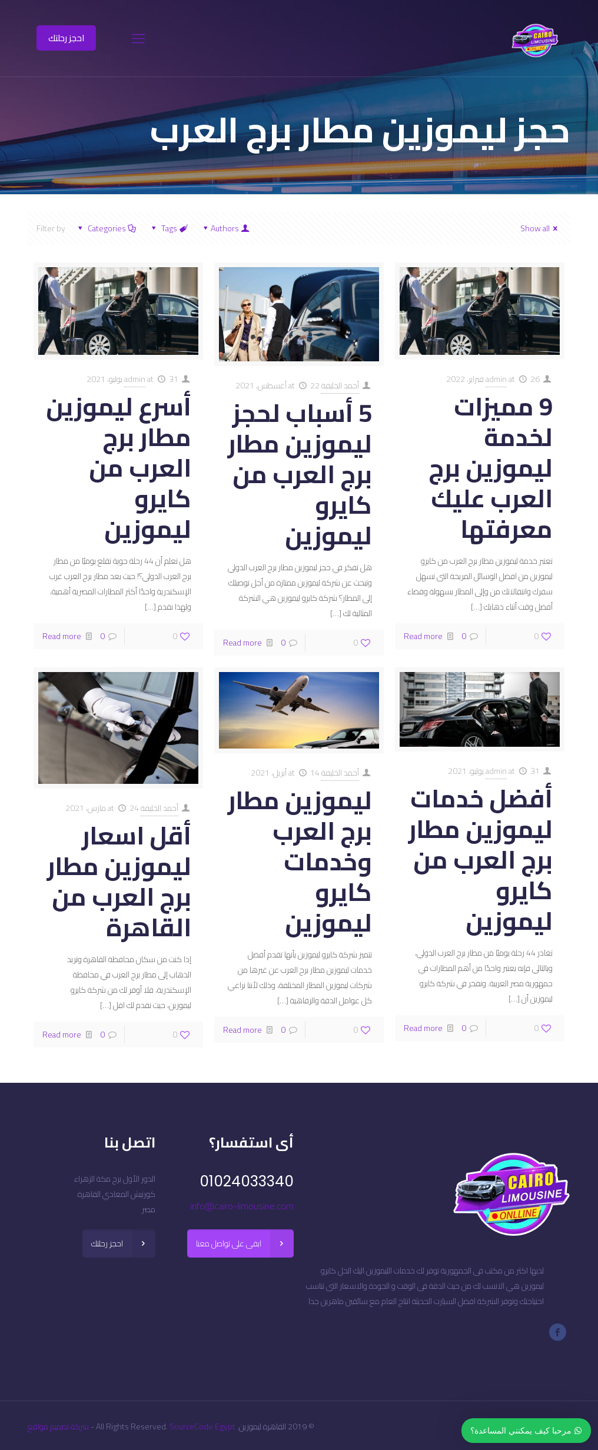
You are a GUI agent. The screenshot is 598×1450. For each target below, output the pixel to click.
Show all (541, 228)
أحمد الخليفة (340, 385)
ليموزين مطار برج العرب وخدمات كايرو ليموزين (300, 861)
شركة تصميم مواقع (58, 1426)
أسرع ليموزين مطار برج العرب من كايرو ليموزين (118, 467)
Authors (225, 228)
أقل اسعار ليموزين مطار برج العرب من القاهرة (119, 881)
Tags (168, 228)
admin (496, 379)
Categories (105, 228)
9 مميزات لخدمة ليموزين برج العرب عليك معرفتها (490, 467)
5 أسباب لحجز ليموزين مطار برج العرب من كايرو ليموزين (300, 474)
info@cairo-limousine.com (242, 1206)
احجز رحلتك (66, 37)
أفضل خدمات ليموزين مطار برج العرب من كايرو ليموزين (480, 859)
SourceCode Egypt (202, 1426)
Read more (423, 636)
